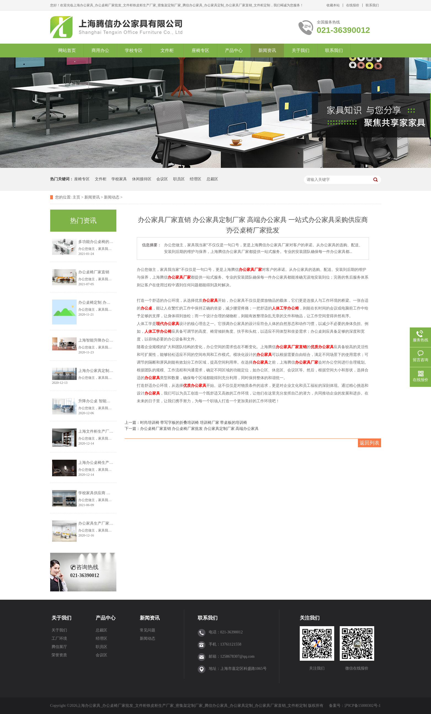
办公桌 (146, 308)
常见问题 (147, 630)
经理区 (195, 179)
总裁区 (212, 179)
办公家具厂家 (250, 270)
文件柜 (167, 50)
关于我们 (300, 50)
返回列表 (369, 443)
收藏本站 (333, 5)
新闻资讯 (267, 50)
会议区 (162, 179)
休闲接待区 (141, 179)
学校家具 (119, 179)
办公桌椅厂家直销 (93, 272)
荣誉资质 (59, 655)
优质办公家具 (322, 347)
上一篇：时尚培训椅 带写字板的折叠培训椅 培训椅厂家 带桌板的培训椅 (186, 423)
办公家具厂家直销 (291, 347)
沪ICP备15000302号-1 (362, 706)
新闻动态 (111, 197)
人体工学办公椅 (285, 308)
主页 (76, 197)
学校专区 (134, 50)
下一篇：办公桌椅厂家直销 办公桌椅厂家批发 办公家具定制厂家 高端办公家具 (192, 429)
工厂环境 (59, 638)
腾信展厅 (59, 647)
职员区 (179, 179)
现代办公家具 (167, 324)
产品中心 (234, 50)
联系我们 (372, 5)
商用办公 (100, 50)
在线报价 (352, 5)
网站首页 (67, 50)
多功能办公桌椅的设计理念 (101, 242)
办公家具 (210, 300)
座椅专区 (200, 50)
